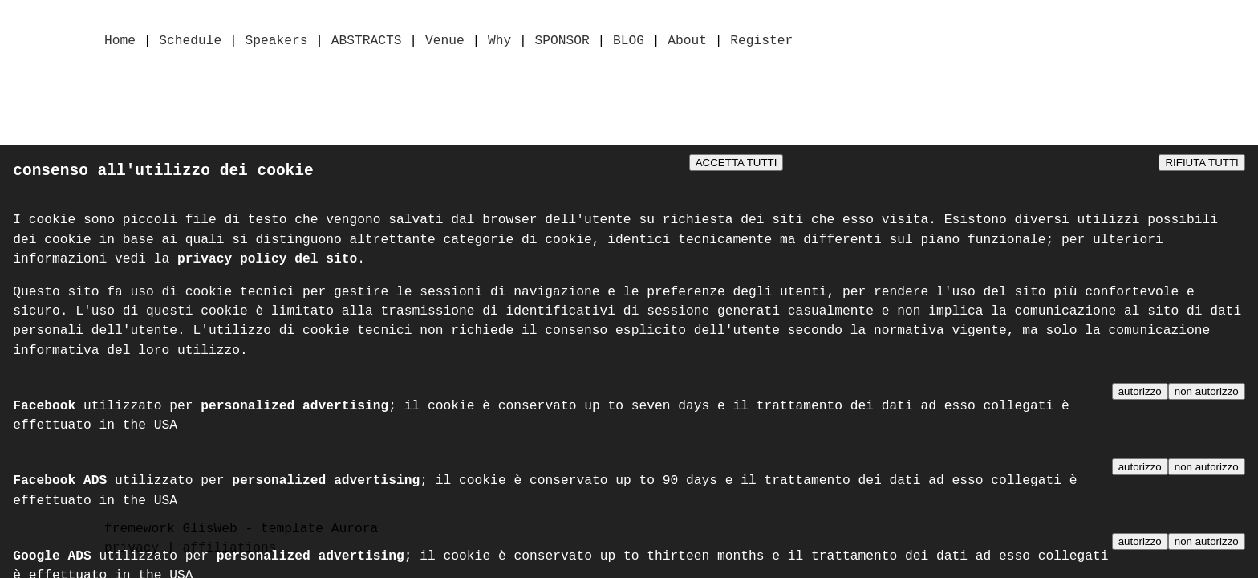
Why (499, 42)
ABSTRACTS (366, 42)
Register (761, 42)
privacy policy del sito (267, 263)
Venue (445, 42)
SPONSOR (561, 42)
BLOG (628, 42)
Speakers (277, 42)
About (687, 42)
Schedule (190, 42)
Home (120, 42)
